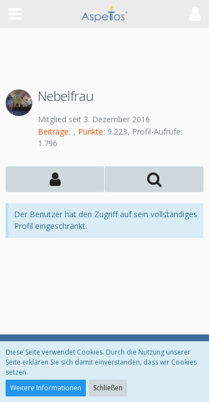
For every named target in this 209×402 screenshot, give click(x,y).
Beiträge (53, 131)
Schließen (108, 388)
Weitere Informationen (45, 388)
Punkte (90, 131)
